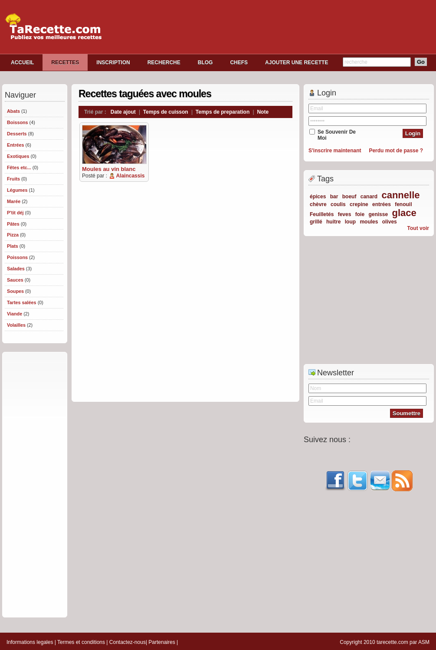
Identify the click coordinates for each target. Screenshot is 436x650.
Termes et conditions (81, 642)
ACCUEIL (22, 62)
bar (334, 197)
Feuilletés (322, 214)
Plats (12, 246)
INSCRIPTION (113, 62)
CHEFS (239, 62)
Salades (16, 268)
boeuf (349, 197)
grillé (316, 222)
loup (350, 222)
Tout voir (418, 228)
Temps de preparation (222, 112)
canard (369, 197)
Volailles (16, 325)
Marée (13, 201)
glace (404, 212)
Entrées (15, 145)
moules (369, 222)
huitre (333, 222)
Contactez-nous (127, 642)
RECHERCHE (164, 62)
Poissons (17, 257)
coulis (338, 204)
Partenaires (161, 642)
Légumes (17, 190)
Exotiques (18, 156)
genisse (378, 214)
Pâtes (13, 224)
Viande (14, 313)
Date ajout (123, 112)
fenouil (403, 204)
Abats (13, 111)
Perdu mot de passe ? (396, 151)
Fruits (13, 178)
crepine (359, 204)
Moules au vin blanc (109, 169)
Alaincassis (130, 176)
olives (389, 222)
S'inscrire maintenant (334, 151)
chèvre (318, 204)
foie (359, 214)
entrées (381, 204)
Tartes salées (21, 302)
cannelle (400, 195)
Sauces (15, 279)
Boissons (17, 122)
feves (344, 214)
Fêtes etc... (19, 167)
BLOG (205, 62)
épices (318, 197)
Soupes (15, 291)
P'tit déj (15, 212)
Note (263, 112)
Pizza (13, 234)
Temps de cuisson (165, 112)
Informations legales (30, 642)
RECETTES (65, 62)
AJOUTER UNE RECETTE (296, 62)
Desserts (17, 133)
